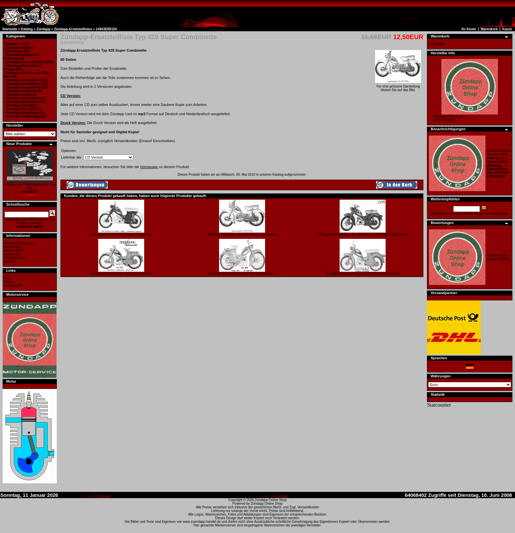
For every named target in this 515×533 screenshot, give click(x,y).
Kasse (507, 29)
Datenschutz (13, 247)
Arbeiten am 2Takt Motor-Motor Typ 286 (30, 186)
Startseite (9, 29)
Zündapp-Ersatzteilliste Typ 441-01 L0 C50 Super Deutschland (362, 234)
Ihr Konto (468, 29)
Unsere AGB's (14, 250)
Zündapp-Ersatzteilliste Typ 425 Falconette (121, 273)
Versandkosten (15, 258)
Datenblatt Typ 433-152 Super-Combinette (121, 234)
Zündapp (43, 29)
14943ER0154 (106, 29)
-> (12, 44)
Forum (8, 282)
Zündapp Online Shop (271, 500)
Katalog (27, 29)
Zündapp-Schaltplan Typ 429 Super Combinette (242, 234)
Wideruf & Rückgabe (19, 243)
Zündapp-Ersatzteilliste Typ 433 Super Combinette (362, 273)
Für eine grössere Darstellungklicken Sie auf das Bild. (398, 87)
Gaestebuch (13, 285)
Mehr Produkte (444, 120)
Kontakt (9, 261)
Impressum (12, 254)
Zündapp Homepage (448, 116)
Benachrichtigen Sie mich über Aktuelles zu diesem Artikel (498, 163)
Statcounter (439, 405)
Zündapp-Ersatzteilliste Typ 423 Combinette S (242, 273)
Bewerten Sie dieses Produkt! (498, 257)
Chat (7, 278)
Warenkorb (489, 29)
